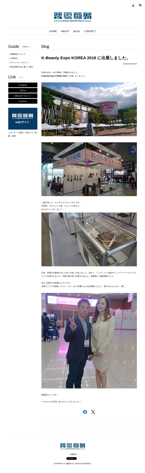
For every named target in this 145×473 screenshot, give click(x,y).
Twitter (22, 90)
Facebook (23, 101)
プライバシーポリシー (19, 62)
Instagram (22, 85)
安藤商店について (17, 54)
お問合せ (14, 58)
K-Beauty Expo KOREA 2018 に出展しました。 (85, 58)
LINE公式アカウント (22, 96)
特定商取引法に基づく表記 (21, 67)
